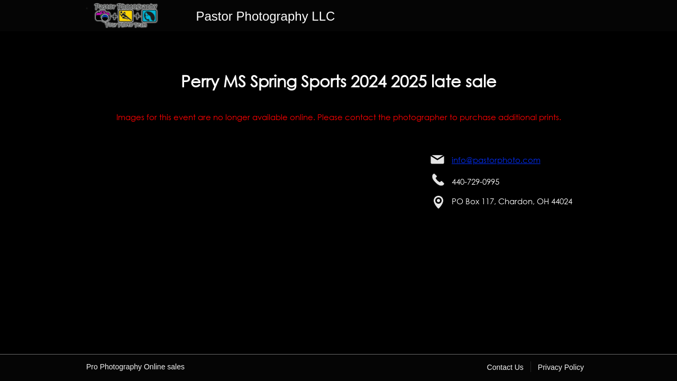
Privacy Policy (561, 367)
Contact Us (505, 367)
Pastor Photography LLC (265, 16)
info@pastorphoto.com (496, 160)
